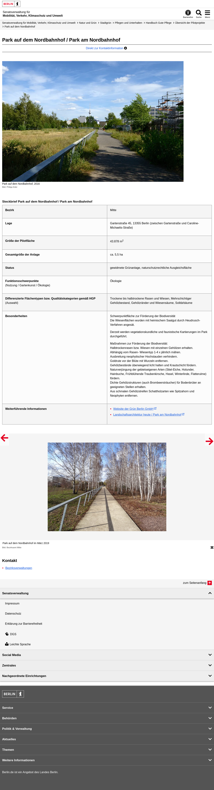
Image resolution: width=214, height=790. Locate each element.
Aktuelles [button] (9, 739)
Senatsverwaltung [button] (15, 593)
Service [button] (7, 708)
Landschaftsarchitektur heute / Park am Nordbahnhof (147, 414)
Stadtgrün (105, 22)
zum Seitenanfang (194, 582)
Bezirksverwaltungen (18, 568)
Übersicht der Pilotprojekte (190, 22)
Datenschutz (13, 613)
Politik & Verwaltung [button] (17, 728)
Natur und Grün (88, 22)
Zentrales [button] (9, 665)
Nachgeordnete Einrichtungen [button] (24, 676)
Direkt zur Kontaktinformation (106, 48)
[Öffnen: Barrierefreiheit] (188, 14)
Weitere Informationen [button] (18, 760)
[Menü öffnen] (207, 14)
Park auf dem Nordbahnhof (20, 26)
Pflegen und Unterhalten (128, 22)
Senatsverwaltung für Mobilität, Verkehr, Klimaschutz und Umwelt (38, 22)
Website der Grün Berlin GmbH (133, 408)
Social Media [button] (11, 655)
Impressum (12, 603)
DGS (10, 634)
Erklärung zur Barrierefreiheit (23, 623)
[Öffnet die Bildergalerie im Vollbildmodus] (212, 547)
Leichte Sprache (18, 644)
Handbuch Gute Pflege (159, 22)
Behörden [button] (9, 718)
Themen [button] (8, 749)
